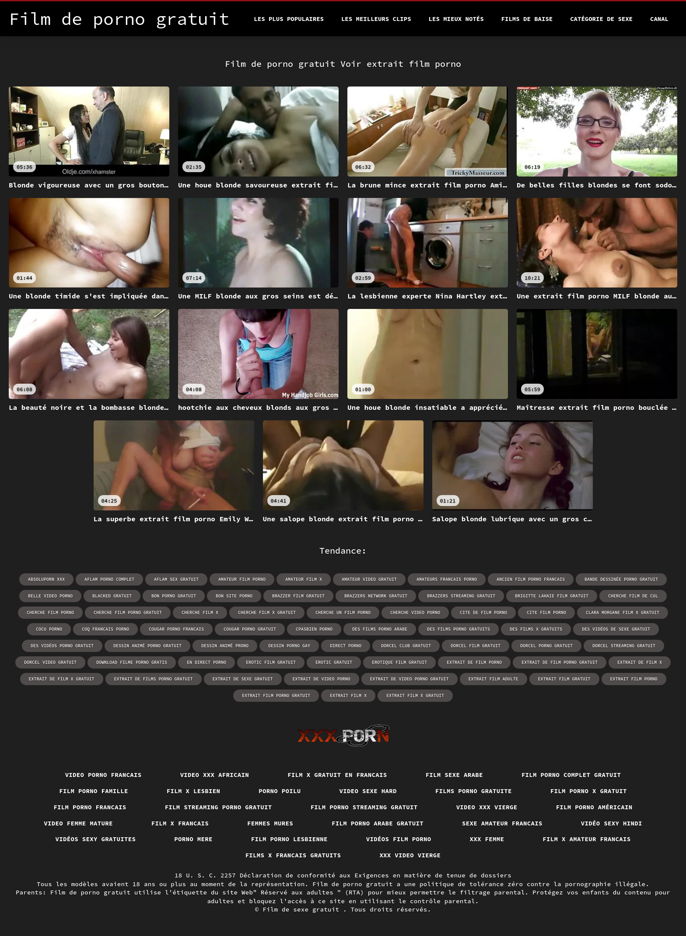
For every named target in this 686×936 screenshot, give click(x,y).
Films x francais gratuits (293, 855)
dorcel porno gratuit (546, 645)
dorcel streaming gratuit (623, 645)
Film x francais (180, 823)
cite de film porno (483, 612)
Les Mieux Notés (456, 19)
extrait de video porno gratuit (409, 679)
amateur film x (303, 579)
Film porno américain (594, 807)
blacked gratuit (112, 596)
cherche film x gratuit (267, 612)
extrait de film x (639, 662)
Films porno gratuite (473, 791)
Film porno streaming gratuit (364, 807)
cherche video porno (415, 612)
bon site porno (234, 596)
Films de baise (527, 19)
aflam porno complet (109, 579)
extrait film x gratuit (415, 695)
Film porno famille (93, 791)
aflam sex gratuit (176, 579)
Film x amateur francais (586, 839)
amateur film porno (242, 579)
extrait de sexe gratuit (243, 679)
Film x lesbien (193, 791)
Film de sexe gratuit (302, 909)
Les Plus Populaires (289, 19)
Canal (659, 19)
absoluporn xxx (46, 579)
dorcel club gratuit (406, 645)
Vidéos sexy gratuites (96, 839)
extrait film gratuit (564, 679)
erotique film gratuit (399, 662)
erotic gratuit (333, 662)
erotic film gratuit (271, 662)
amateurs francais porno (446, 579)
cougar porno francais (176, 629)
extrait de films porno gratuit (153, 679)
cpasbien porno (314, 629)
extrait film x (348, 695)
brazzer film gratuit (298, 596)
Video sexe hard (368, 791)
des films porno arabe (379, 629)
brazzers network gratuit (375, 596)
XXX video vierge (410, 855)
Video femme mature (78, 823)
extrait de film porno (474, 662)
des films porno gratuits (458, 629)
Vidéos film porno (398, 839)
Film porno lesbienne (289, 839)
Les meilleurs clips (376, 19)
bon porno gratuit (173, 596)
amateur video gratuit (369, 579)
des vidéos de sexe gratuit (616, 629)
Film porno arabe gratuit (378, 823)
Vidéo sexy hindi (611, 823)
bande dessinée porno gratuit (621, 579)
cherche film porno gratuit (128, 612)
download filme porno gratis (131, 662)
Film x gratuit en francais (337, 775)
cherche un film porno (343, 612)
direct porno (345, 645)
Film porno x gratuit (588, 791)
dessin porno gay (289, 645)
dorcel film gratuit (475, 645)
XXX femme (487, 839)
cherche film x (200, 612)
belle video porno (50, 596)
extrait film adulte (493, 679)
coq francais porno (105, 629)
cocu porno (49, 629)
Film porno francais (89, 807)
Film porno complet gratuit (571, 775)
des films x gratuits (536, 629)
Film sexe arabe (454, 775)
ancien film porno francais (531, 579)
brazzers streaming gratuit (461, 596)
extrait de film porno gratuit (560, 662)
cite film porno (546, 612)
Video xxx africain (214, 775)
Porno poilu (280, 791)
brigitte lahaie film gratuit (551, 596)
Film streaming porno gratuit (218, 807)
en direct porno (206, 662)
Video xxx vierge (487, 807)
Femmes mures (270, 823)
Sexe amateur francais (502, 823)
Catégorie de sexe (601, 19)
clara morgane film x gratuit (622, 612)
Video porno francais (103, 775)
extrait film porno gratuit (276, 695)
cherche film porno (50, 612)
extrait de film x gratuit (61, 679)
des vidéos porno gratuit (62, 645)
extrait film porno (634, 679)
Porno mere (193, 839)
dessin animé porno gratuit (147, 645)
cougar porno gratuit (250, 629)
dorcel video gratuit (50, 662)
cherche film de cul (633, 596)
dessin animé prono (224, 645)
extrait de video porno (321, 679)
